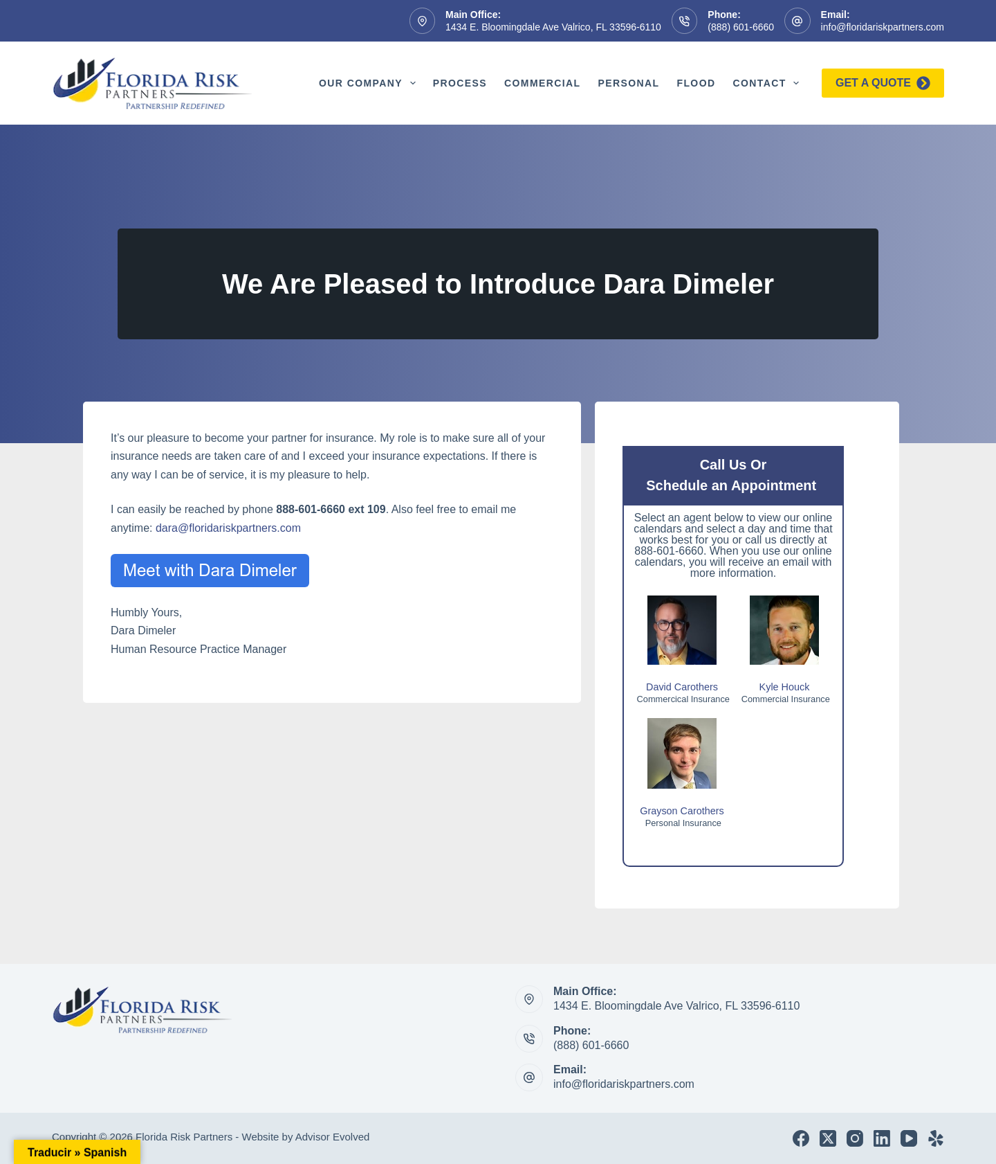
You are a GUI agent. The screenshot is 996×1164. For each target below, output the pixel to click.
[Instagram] (855, 1138)
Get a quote (883, 83)
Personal (628, 83)
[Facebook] (801, 1138)
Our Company (370, 83)
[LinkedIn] (882, 1138)
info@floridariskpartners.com (882, 27)
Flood (695, 83)
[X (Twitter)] (828, 1138)
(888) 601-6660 (741, 27)
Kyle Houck (784, 686)
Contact (768, 83)
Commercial (542, 83)
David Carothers (682, 686)
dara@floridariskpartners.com (228, 528)
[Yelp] (936, 1138)
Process (460, 83)
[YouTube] (909, 1138)
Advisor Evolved (332, 1137)
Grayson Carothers (682, 810)
